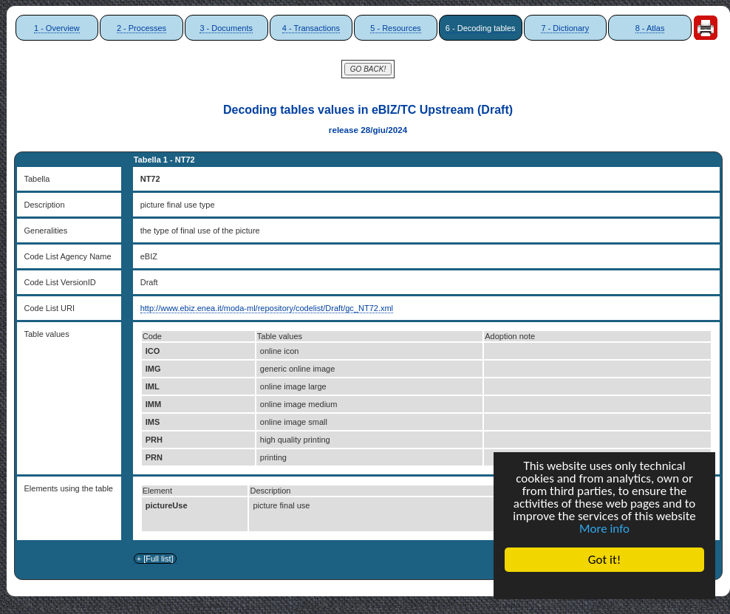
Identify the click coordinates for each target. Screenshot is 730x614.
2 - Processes (141, 28)
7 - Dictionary (565, 28)
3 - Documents (226, 28)
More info (604, 528)
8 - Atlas (650, 28)
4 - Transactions (311, 28)
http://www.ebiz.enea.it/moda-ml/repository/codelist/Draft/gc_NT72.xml (266, 308)
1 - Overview (57, 28)
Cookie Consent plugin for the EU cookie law (604, 585)
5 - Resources (395, 28)
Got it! (604, 559)
